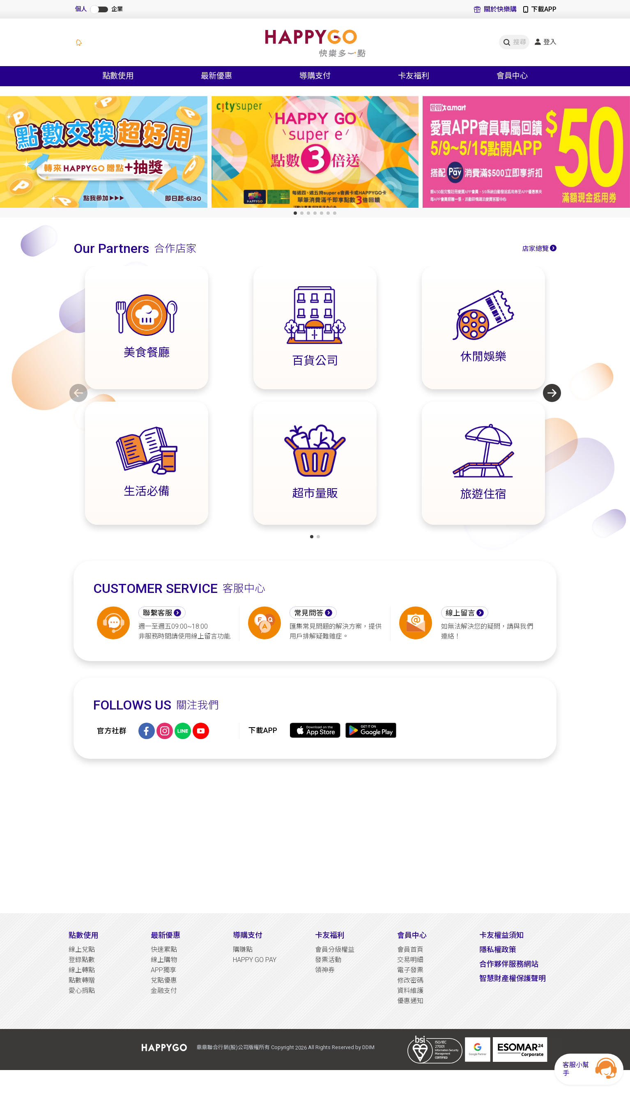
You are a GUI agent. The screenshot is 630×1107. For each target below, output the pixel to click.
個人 (81, 9)
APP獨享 (163, 970)
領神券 (325, 970)
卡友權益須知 (501, 935)
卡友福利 (330, 935)
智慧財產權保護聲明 (512, 978)
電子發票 (410, 970)
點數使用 (83, 935)
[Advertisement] (315, 836)
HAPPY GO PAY (254, 960)
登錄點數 (82, 960)
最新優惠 (165, 935)
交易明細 (410, 960)
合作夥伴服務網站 (508, 964)
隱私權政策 (497, 949)
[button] (295, 213)
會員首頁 (410, 949)
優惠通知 (410, 1001)
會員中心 (412, 935)
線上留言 (460, 613)
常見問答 (309, 613)
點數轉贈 (82, 980)
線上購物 (164, 960)
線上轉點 (82, 970)
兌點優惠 (164, 980)
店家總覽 (535, 249)
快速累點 (164, 949)
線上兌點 (82, 949)
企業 (117, 9)
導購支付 (247, 935)
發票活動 (328, 960)
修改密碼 (410, 980)
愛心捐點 (82, 990)
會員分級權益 (334, 949)
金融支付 (164, 990)
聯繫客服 (157, 613)
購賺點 (243, 949)
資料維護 (410, 990)
